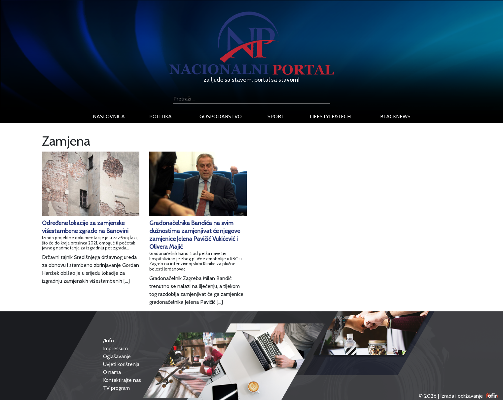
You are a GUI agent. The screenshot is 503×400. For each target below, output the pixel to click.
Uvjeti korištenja (121, 364)
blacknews (395, 116)
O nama (112, 372)
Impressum (115, 348)
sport (276, 116)
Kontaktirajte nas (122, 380)
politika (160, 116)
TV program (116, 388)
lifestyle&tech (330, 116)
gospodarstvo (220, 116)
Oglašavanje (117, 356)
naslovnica (109, 116)
